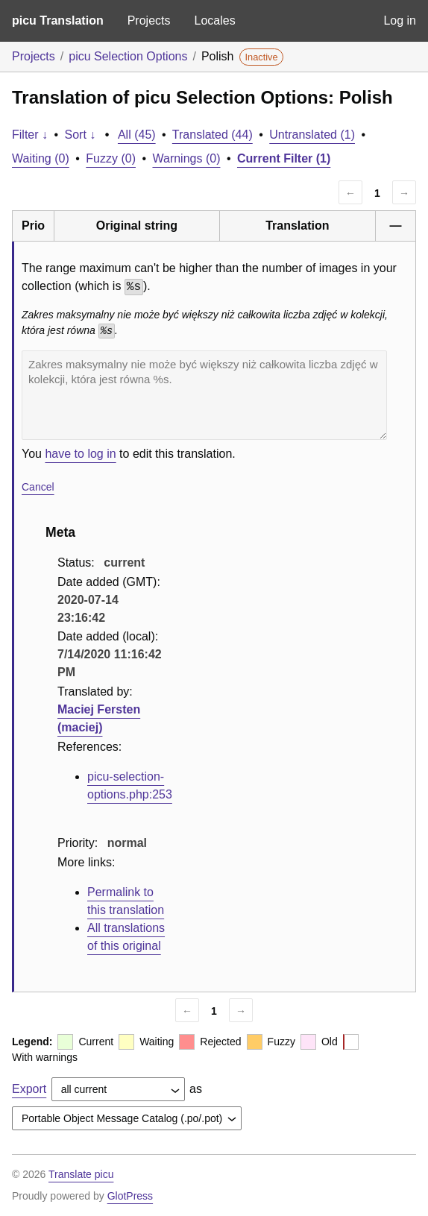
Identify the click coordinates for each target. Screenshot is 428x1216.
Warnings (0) (186, 158)
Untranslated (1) (312, 134)
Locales (214, 20)
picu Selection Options (128, 56)
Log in (399, 20)
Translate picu (80, 1174)
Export (29, 1089)
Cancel (38, 487)
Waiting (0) (40, 158)
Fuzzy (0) (111, 158)
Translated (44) (212, 134)
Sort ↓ (80, 134)
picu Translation (58, 20)
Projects (149, 20)
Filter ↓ (30, 134)
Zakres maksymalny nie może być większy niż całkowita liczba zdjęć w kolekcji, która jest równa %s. (204, 395)
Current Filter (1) (283, 158)
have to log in (80, 453)
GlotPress (130, 1196)
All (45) (137, 134)
